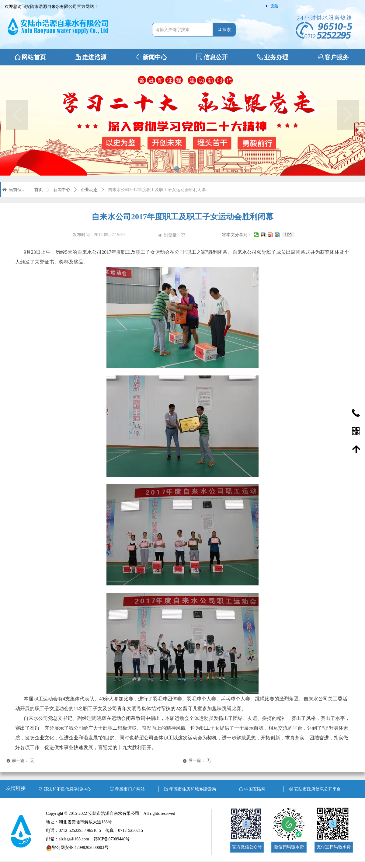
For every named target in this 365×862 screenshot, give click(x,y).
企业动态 (89, 189)
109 (288, 234)
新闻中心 (61, 189)
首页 (38, 189)
